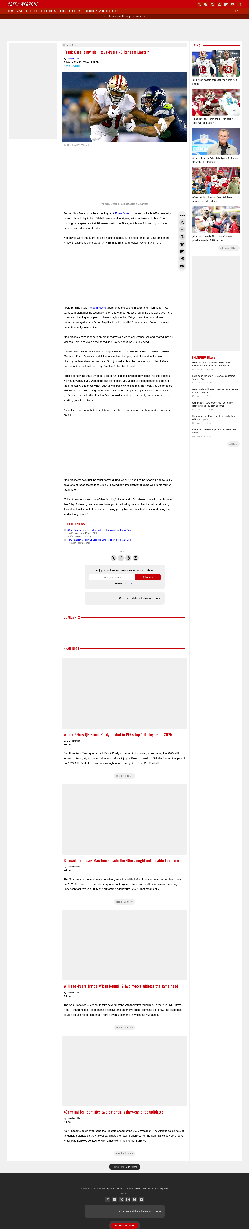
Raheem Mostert (98, 307)
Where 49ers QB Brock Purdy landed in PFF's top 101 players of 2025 (124, 693)
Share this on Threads (182, 237)
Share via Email (182, 266)
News (19, 11)
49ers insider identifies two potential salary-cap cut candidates (124, 1071)
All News (233, 444)
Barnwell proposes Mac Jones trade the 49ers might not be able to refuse (124, 819)
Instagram (136, 556)
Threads (128, 556)
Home (11, 11)
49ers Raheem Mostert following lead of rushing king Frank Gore (100, 530)
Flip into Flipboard (182, 251)
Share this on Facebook (182, 229)
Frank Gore (122, 213)
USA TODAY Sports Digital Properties (124, 1180)
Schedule (77, 11)
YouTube (141, 1199)
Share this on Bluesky (182, 244)
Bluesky (134, 1199)
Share (237, 11)
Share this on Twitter (182, 222)
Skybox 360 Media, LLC (116, 1188)
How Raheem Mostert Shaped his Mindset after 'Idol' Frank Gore (100, 540)
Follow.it (130, 583)
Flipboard (226, 4)
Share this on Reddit (182, 259)
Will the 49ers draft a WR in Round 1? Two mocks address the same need (124, 945)
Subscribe (147, 577)
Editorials (31, 11)
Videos (43, 11)
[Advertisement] (124, 30)
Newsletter (103, 11)
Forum (53, 11)
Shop (115, 11)
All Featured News (228, 248)
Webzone (22, 4)
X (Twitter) (107, 1199)
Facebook (121, 556)
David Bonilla (73, 58)
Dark (134, 1167)
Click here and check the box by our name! (140, 598)
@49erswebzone (74, 66)
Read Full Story (124, 776)
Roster (89, 11)
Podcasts (64, 11)
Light (128, 1167)
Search (239, 4)
